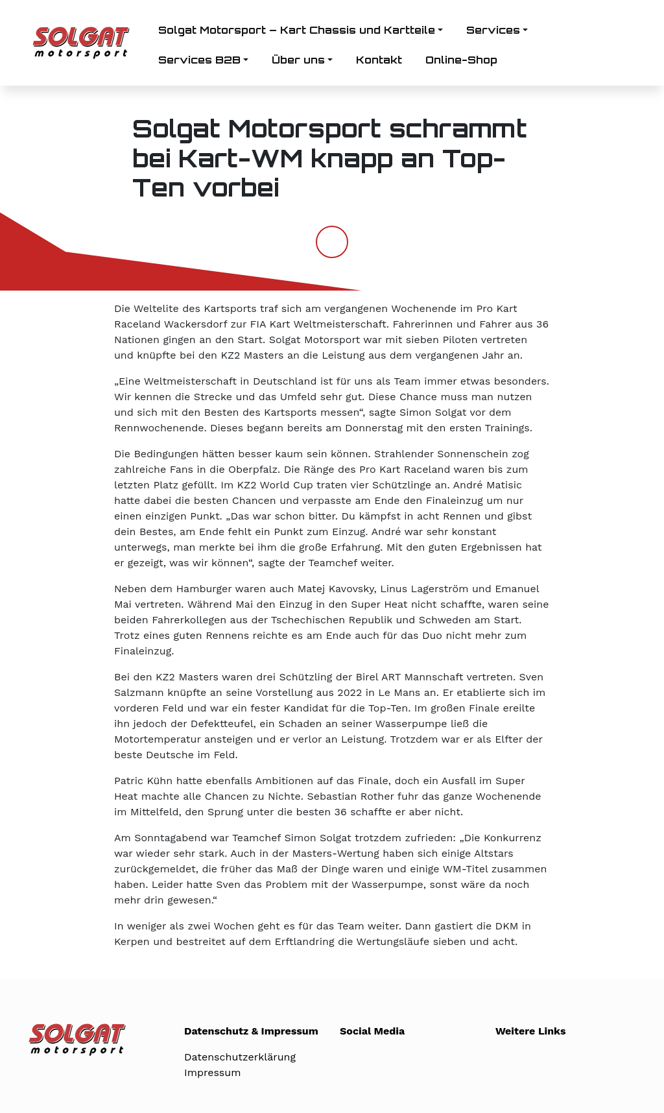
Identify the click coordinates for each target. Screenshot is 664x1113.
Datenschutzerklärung (240, 1057)
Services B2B (199, 59)
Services (493, 29)
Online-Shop (461, 59)
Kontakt (379, 59)
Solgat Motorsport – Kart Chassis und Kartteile (296, 29)
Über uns (298, 59)
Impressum (212, 1072)
